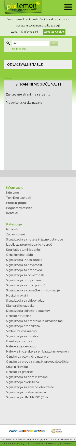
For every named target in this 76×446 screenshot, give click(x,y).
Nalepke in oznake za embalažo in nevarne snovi (40, 351)
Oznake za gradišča (19, 372)
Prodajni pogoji (16, 203)
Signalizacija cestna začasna (26, 392)
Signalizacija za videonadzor (26, 300)
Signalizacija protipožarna (24, 280)
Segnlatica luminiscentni (23, 250)
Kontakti (12, 213)
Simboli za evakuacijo (21, 331)
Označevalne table (19, 255)
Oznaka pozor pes (19, 341)
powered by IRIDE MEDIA (59, 443)
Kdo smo (12, 192)
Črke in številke (17, 367)
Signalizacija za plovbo (22, 336)
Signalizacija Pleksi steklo (24, 260)
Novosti (12, 229)
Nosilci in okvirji (17, 295)
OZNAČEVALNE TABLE (25, 65)
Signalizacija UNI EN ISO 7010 (27, 397)
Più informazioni (29, 31)
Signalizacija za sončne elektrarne (30, 387)
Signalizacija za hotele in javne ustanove (34, 239)
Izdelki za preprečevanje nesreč (29, 244)
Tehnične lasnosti (18, 198)
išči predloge (19, 48)
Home (7, 78)
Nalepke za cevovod (21, 346)
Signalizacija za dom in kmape (27, 377)
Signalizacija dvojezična (22, 382)
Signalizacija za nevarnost (24, 265)
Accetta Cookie (54, 31)
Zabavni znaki (15, 234)
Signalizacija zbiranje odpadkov (28, 311)
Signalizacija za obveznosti (25, 275)
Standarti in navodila (20, 306)
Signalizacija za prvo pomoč (25, 285)
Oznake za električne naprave (27, 356)
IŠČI (54, 43)
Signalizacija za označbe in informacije (33, 290)
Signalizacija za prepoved (24, 270)
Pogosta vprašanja (19, 208)
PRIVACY (41, 443)
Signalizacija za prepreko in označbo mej (34, 321)
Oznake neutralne (19, 316)
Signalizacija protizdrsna (23, 326)
